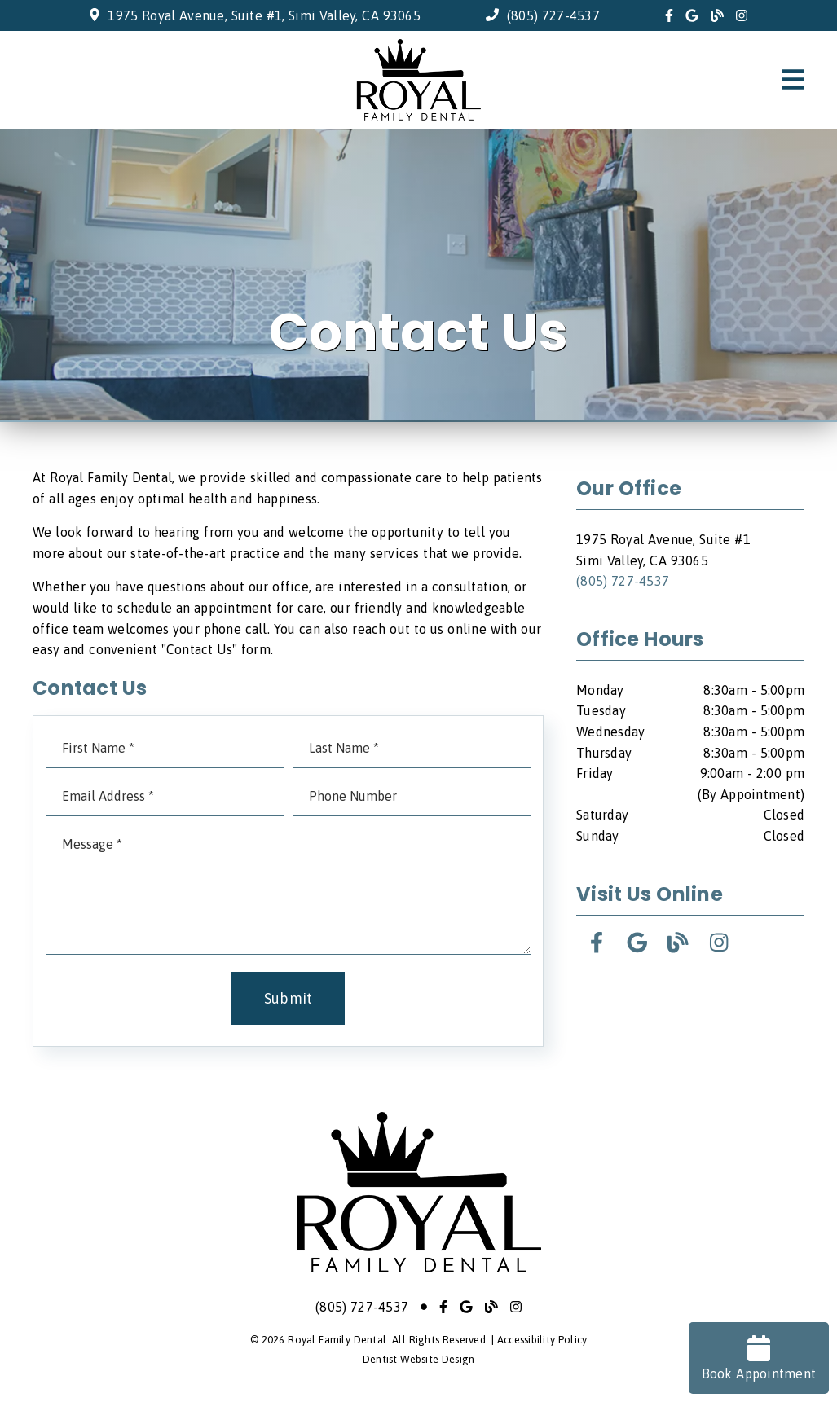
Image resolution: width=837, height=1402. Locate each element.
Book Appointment (759, 1358)
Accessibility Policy (542, 1340)
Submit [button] (288, 998)
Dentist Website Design (419, 1359)
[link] (669, 15)
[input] (165, 748)
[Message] (288, 889)
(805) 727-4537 (553, 15)
